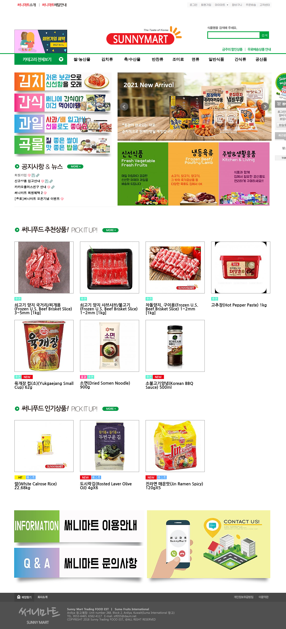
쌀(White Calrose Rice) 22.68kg (35, 486)
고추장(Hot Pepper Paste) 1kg (239, 305)
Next (265, 107)
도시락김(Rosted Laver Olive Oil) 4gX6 (106, 486)
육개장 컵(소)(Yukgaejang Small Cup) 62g (44, 385)
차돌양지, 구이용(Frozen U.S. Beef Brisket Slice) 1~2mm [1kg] (172, 309)
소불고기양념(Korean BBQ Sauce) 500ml (169, 385)
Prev (124, 107)
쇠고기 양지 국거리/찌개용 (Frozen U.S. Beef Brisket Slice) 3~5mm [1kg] (43, 309)
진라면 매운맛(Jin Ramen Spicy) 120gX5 (174, 486)
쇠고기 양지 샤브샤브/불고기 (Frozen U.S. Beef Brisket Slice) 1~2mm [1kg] (109, 309)
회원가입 (20, 175)
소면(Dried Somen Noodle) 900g (105, 385)
